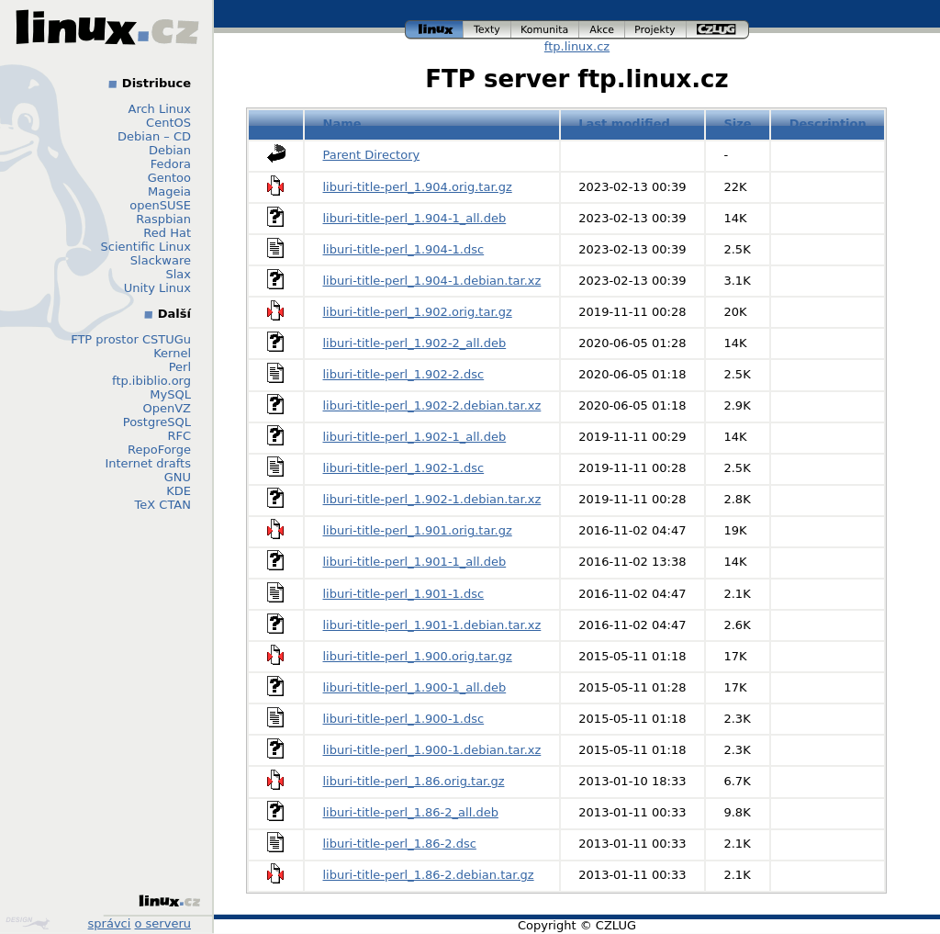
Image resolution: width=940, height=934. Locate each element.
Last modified (624, 123)
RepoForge (159, 449)
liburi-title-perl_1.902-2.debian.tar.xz (432, 405)
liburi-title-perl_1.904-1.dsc (404, 249)
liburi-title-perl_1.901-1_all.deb (415, 561)
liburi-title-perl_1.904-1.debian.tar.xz (432, 280)
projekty (656, 29)
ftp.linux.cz (577, 46)
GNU (177, 477)
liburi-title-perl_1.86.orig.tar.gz (414, 781)
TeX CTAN (163, 505)
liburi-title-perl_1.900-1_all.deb (415, 687)
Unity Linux (157, 288)
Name (342, 123)
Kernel (172, 353)
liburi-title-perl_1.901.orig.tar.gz (417, 530)
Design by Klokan (27, 923)
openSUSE (160, 205)
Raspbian (163, 219)
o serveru (163, 923)
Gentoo (169, 178)
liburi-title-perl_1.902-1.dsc (404, 468)
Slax (178, 274)
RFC (179, 436)
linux (434, 29)
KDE (178, 491)
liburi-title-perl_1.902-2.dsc (404, 374)
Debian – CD (154, 136)
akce (602, 29)
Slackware (160, 260)
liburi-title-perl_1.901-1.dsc (404, 594)
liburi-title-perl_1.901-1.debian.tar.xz (432, 625)
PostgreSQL (157, 422)
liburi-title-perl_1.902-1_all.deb (415, 437)
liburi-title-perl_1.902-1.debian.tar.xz (432, 499)
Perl (180, 367)
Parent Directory (371, 155)
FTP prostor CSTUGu (131, 339)
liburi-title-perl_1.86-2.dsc (399, 843)
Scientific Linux (146, 246)
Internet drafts (148, 463)
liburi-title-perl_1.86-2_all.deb (410, 812)
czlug (718, 29)
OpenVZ (166, 408)
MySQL (170, 394)
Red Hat (167, 233)
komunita (545, 29)
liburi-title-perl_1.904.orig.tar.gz (417, 187)
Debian (170, 150)
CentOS (168, 122)
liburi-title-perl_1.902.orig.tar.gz (417, 312)
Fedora (171, 164)
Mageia (169, 191)
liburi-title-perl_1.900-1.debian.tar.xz (432, 750)
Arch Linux (160, 109)
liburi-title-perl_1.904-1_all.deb (415, 218)
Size (737, 123)
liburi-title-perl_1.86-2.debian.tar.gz (428, 875)
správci (109, 923)
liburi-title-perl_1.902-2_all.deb (415, 343)
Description (828, 123)
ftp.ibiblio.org (151, 381)
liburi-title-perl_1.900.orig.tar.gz (417, 656)
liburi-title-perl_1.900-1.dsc (404, 719)
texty (487, 29)
